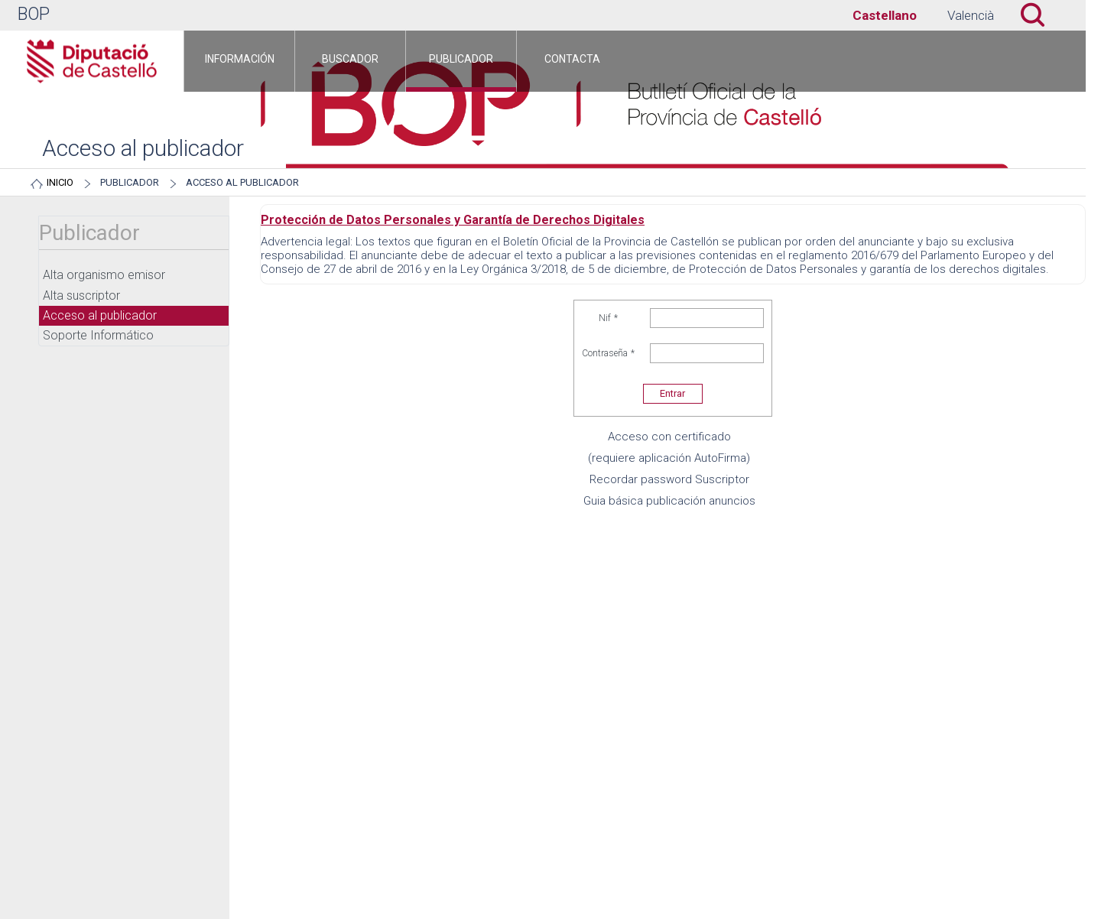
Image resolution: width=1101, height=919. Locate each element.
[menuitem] (239, 61)
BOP (34, 14)
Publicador (129, 182)
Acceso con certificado (669, 436)
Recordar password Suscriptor (669, 479)
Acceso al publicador (242, 182)
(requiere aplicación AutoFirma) (669, 458)
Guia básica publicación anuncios (669, 501)
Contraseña (608, 353)
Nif (609, 318)
